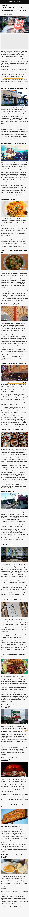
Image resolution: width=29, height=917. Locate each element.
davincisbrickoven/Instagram (22, 776)
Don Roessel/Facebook (23, 723)
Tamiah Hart (5, 12)
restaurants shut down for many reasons (13, 78)
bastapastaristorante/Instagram (22, 215)
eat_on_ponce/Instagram (23, 507)
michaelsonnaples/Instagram (22, 104)
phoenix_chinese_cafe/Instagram (22, 268)
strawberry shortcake (10, 840)
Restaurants (4, 5)
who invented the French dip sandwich (16, 383)
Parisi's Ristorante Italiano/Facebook (21, 873)
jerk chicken (13, 521)
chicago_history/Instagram (23, 159)
